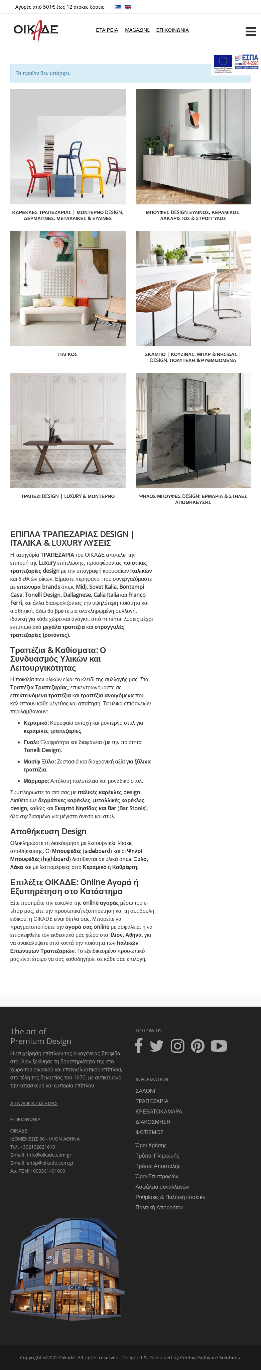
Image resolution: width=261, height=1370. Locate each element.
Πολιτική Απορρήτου (160, 1207)
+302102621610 (37, 1147)
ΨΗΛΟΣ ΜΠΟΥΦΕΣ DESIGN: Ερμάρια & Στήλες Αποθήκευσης (193, 499)
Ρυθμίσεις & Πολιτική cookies (171, 1197)
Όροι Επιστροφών (157, 1176)
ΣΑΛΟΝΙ (145, 1090)
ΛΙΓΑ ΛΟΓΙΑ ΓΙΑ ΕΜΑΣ (34, 1103)
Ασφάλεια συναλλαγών (162, 1186)
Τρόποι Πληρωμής (157, 1155)
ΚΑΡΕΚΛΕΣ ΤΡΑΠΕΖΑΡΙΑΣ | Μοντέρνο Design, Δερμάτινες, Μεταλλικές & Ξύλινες (68, 215)
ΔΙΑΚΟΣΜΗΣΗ (153, 1122)
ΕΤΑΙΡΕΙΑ (107, 29)
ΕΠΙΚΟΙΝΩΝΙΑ (172, 29)
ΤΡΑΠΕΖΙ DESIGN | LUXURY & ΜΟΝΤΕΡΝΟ (68, 496)
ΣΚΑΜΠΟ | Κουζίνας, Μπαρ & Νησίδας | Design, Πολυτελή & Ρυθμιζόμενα (193, 357)
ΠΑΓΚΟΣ (67, 354)
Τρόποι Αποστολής (158, 1166)
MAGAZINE (137, 29)
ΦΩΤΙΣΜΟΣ (150, 1132)
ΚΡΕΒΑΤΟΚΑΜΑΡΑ (159, 1111)
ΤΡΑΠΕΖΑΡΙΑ (152, 1101)
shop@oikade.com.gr (50, 1163)
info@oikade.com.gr (49, 1155)
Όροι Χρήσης (151, 1145)
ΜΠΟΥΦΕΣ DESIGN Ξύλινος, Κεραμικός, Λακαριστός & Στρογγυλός (193, 215)
